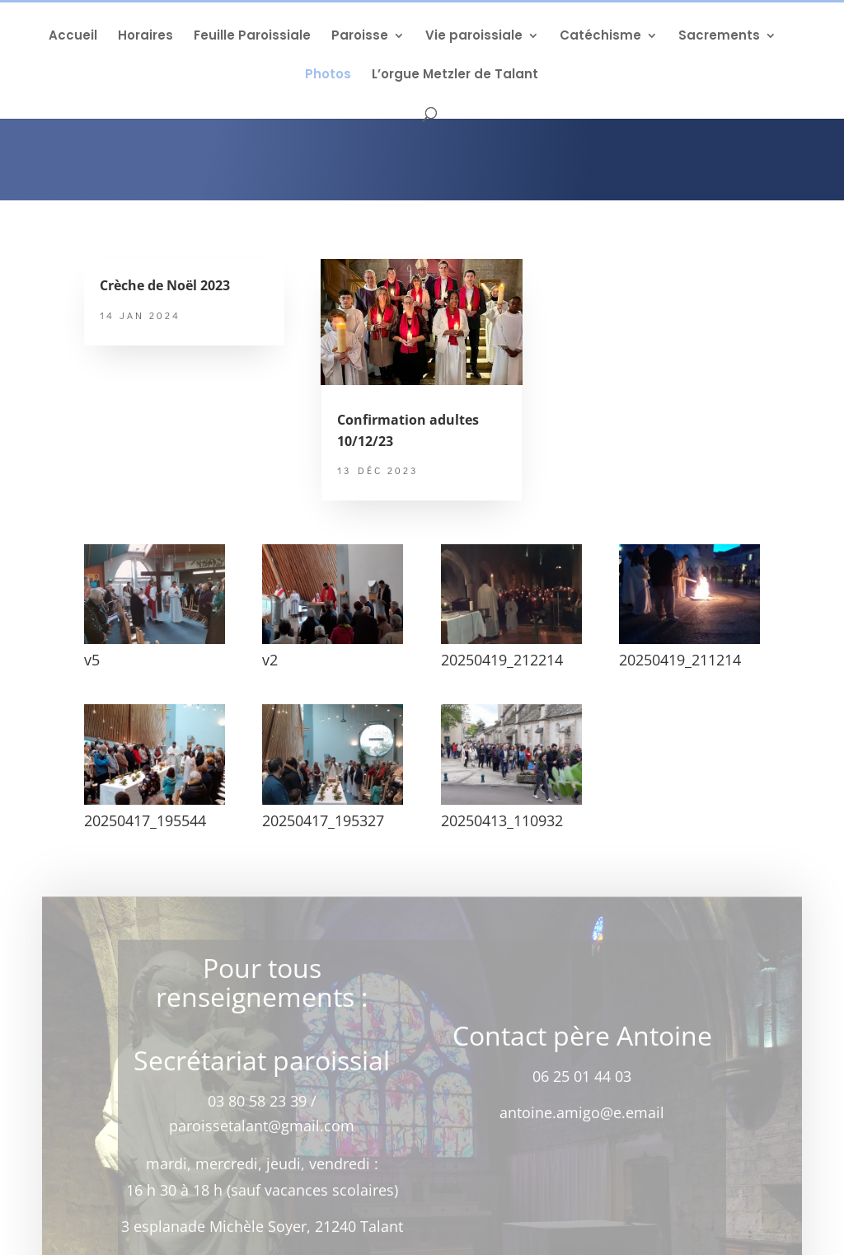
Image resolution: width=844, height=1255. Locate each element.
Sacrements (719, 37)
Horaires (145, 37)
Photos (328, 75)
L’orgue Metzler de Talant (455, 75)
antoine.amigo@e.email (581, 1118)
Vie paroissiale (474, 37)
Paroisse (359, 37)
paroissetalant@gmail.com (261, 1131)
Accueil (73, 37)
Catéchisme (600, 37)
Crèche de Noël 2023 (165, 285)
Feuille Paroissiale (252, 37)
